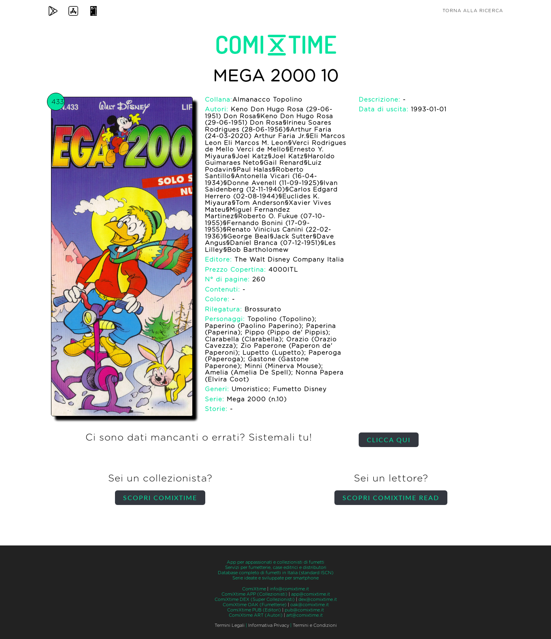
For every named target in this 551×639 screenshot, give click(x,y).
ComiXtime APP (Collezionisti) (254, 594)
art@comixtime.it (304, 615)
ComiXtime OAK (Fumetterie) (255, 605)
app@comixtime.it (310, 594)
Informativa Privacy (268, 625)
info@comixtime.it (289, 589)
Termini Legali (230, 625)
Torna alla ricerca (473, 11)
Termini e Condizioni (315, 625)
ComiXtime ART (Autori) (256, 615)
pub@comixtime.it (304, 610)
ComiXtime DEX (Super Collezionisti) (255, 599)
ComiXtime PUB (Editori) (254, 610)
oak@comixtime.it (309, 605)
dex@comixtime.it (317, 599)
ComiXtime (254, 589)
